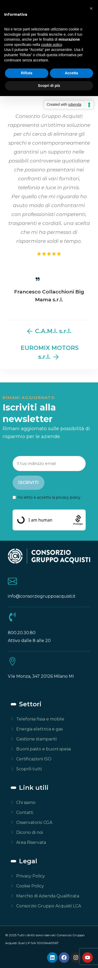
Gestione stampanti (36, 738)
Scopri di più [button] (49, 85)
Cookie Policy (30, 885)
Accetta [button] (71, 73)
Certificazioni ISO (33, 758)
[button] (91, 8)
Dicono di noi (29, 832)
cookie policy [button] (51, 45)
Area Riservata (31, 842)
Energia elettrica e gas (39, 729)
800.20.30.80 (22, 632)
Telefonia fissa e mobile (40, 719)
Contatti (24, 812)
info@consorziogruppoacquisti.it (42, 596)
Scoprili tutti (29, 768)
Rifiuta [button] (26, 73)
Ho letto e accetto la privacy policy (49, 497)
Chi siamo (26, 802)
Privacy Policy (30, 876)
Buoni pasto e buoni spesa (43, 748)
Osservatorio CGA (34, 822)
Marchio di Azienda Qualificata (47, 895)
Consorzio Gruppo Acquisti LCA (48, 905)
